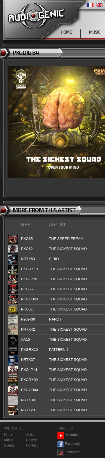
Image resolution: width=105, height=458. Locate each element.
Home (8, 435)
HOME (66, 31)
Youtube (67, 435)
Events (9, 445)
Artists (30, 435)
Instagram (68, 452)
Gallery (31, 440)
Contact (32, 445)
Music (8, 440)
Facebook (68, 444)
